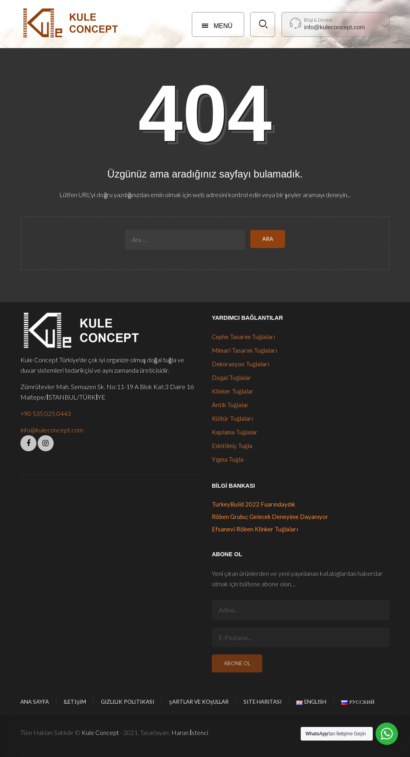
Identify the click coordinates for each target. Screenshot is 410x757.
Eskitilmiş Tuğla (232, 445)
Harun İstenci (189, 732)
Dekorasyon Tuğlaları (240, 363)
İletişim (75, 701)
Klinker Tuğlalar (233, 391)
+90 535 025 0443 (45, 413)
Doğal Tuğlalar (231, 377)
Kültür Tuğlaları (232, 418)
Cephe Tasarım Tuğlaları (243, 336)
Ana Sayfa (34, 701)
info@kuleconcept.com (51, 430)
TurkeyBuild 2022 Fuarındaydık (253, 504)
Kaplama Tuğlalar (235, 432)
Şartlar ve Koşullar (199, 701)
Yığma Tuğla (227, 459)
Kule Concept (100, 732)
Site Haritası (262, 701)
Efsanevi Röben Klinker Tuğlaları (255, 529)
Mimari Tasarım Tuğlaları (244, 350)
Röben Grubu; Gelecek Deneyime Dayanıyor (270, 516)
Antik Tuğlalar (230, 404)
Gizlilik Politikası (127, 701)
